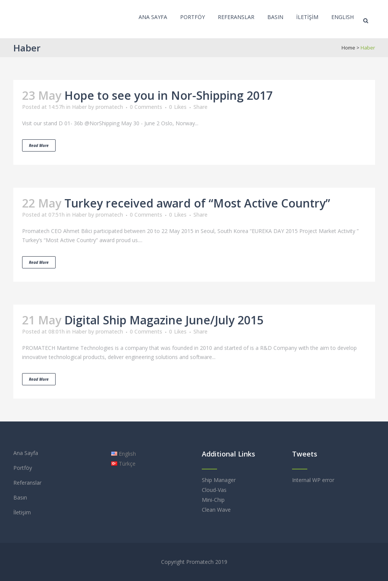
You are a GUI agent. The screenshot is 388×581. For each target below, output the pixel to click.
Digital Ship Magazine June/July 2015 (163, 320)
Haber (79, 106)
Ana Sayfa (25, 452)
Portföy (22, 467)
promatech (109, 106)
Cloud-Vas (214, 489)
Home (348, 47)
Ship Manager (219, 480)
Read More (39, 145)
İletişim (22, 512)
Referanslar (27, 482)
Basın (20, 497)
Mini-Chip (213, 499)
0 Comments (146, 106)
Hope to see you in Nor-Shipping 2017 (168, 95)
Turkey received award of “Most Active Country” (197, 203)
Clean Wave (216, 509)
